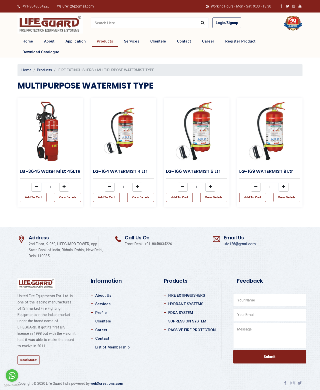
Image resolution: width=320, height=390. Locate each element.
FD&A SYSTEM (180, 312)
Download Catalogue (40, 52)
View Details (67, 197)
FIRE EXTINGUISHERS (186, 295)
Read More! (28, 360)
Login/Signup (227, 23)
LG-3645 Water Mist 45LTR (50, 171)
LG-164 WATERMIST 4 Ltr (120, 171)
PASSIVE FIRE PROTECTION (192, 330)
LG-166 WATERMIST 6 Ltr (193, 171)
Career (208, 41)
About (49, 41)
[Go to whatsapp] (12, 375)
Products (105, 41)
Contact (184, 41)
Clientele (158, 41)
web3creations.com (106, 383)
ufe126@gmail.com (78, 6)
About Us (103, 295)
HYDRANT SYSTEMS (185, 304)
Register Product (240, 41)
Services (131, 41)
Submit (270, 357)
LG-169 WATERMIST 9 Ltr (266, 171)
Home (27, 41)
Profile (101, 312)
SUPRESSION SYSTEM (187, 321)
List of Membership (112, 347)
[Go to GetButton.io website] (12, 384)
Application (76, 41)
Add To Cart (33, 197)
